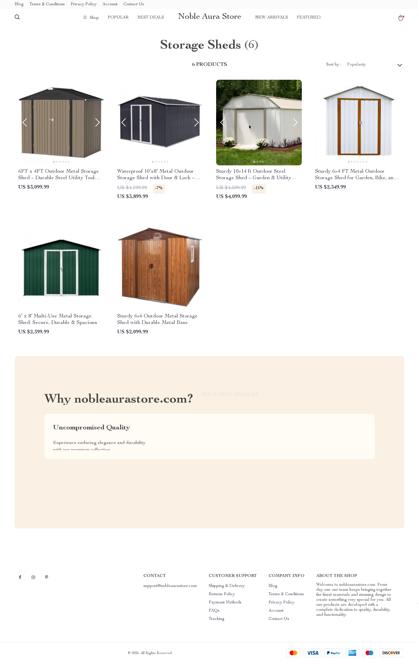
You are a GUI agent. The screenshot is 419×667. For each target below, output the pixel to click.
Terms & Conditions (47, 4)
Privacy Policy (84, 4)
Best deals (151, 18)
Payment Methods (225, 605)
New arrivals (271, 18)
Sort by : (333, 68)
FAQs (214, 614)
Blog (19, 4)
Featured (309, 18)
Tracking (216, 622)
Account (109, 4)
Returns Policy (222, 597)
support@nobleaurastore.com (170, 589)
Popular (118, 18)
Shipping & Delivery (227, 589)
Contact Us (133, 4)
